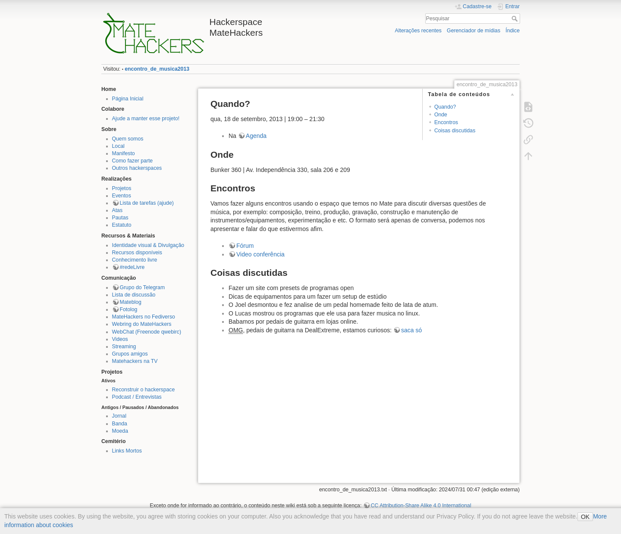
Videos (120, 339)
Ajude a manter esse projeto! (146, 119)
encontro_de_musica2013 (157, 69)
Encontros (446, 122)
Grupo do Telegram (142, 287)
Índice (512, 31)
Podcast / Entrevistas (137, 397)
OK (585, 516)
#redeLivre (132, 267)
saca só (411, 330)
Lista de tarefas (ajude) (147, 203)
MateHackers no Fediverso (143, 317)
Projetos (122, 188)
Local (118, 146)
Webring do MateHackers (142, 324)
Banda (119, 424)
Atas (117, 210)
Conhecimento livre (134, 260)
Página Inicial (128, 99)
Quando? (445, 107)
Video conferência (260, 254)
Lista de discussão (134, 295)
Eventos (121, 196)
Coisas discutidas (454, 131)
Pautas (120, 218)
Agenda (256, 135)
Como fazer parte (132, 161)
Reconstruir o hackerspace (143, 390)
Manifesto (123, 153)
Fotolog (129, 309)
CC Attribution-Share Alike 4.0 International (421, 506)
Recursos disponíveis (137, 253)
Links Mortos (127, 451)
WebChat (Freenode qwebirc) (146, 332)
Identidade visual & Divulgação (148, 245)
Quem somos (128, 139)
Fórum (245, 245)
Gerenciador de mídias (473, 31)
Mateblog (130, 302)
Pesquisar (515, 19)
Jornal (119, 416)
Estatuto (122, 225)
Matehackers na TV (135, 361)
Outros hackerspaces (137, 168)
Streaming (124, 347)
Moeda (120, 431)
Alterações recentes (418, 31)
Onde (440, 115)
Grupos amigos (130, 354)
